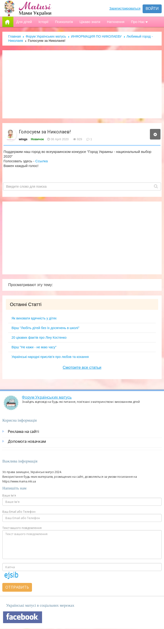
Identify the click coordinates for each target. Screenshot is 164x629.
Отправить (17, 587)
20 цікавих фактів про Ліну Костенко (39, 337)
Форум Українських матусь (46, 36)
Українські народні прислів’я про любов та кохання (50, 357)
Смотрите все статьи (82, 367)
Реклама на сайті (23, 431)
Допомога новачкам (27, 441)
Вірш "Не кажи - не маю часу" (34, 347)
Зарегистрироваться (124, 8)
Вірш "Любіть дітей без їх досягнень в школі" (45, 328)
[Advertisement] (82, 84)
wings (23, 139)
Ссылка (41, 161)
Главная (14, 36)
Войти (152, 9)
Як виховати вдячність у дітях (34, 318)
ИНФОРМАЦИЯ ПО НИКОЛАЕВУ (96, 36)
